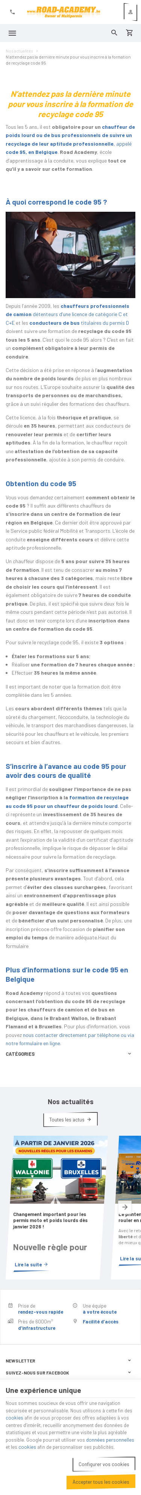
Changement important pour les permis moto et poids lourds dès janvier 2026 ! (50, 1220)
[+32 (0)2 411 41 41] (12, 12)
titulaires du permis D (79, 322)
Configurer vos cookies (104, 1464)
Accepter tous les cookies (101, 1482)
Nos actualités (19, 50)
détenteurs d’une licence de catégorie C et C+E (67, 314)
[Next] (125, 1208)
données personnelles (110, 1440)
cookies (14, 1418)
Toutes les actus (67, 1120)
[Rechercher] (114, 33)
